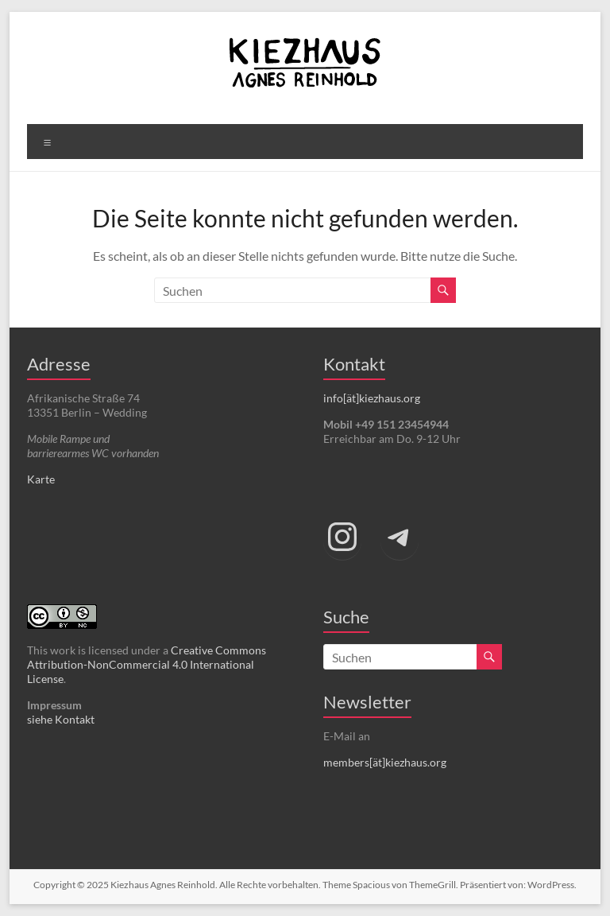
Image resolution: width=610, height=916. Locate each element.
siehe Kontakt (61, 719)
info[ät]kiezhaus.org (371, 398)
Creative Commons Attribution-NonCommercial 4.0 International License (146, 664)
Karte (41, 479)
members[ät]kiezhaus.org (384, 762)
